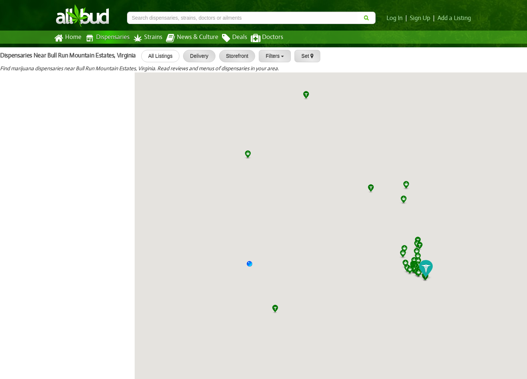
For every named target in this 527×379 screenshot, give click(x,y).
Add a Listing (454, 18)
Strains (145, 38)
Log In (396, 18)
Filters (271, 56)
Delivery (195, 56)
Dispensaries (105, 38)
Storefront (233, 56)
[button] (252, 266)
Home (67, 38)
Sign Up (421, 18)
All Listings (156, 56)
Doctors (261, 38)
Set (304, 56)
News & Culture (188, 38)
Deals (229, 38)
